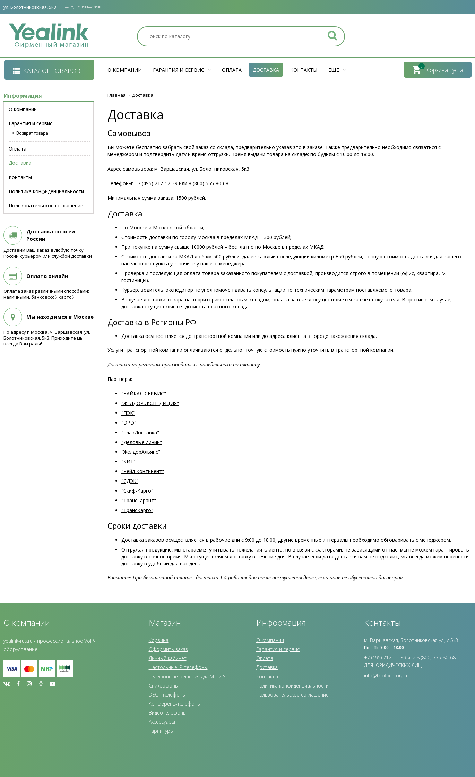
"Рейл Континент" (142, 471)
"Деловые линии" (141, 442)
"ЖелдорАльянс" (140, 452)
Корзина (159, 640)
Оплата (232, 70)
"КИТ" (128, 461)
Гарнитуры (161, 730)
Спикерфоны (164, 685)
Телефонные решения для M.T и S (187, 676)
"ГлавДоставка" (140, 432)
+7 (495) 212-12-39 (156, 183)
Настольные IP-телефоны (178, 667)
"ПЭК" (128, 413)
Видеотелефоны (168, 712)
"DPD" (128, 422)
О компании (124, 70)
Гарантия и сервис (182, 70)
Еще (337, 70)
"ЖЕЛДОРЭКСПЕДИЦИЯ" (150, 403)
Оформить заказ (168, 649)
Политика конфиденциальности (292, 685)
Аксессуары (162, 721)
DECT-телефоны (167, 694)
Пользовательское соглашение (292, 694)
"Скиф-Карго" (137, 490)
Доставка (266, 70)
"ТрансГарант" (138, 500)
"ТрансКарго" (137, 510)
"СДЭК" (129, 481)
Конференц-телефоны (175, 703)
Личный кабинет (168, 658)
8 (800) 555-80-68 (208, 183)
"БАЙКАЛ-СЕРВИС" (143, 393)
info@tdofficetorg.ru (386, 675)
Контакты (303, 70)
